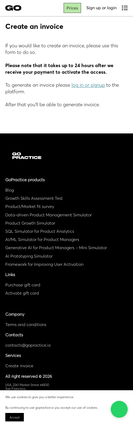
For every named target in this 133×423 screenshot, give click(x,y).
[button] (119, 409)
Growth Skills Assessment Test (34, 198)
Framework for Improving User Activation (44, 264)
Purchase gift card (22, 284)
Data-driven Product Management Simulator (48, 214)
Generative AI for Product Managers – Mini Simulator (56, 247)
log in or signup (88, 85)
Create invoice (19, 365)
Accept (15, 417)
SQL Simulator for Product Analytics (39, 231)
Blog (9, 190)
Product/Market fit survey (29, 206)
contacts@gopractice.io (28, 345)
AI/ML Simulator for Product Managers (42, 239)
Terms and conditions (25, 324)
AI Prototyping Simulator (28, 256)
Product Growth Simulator (30, 223)
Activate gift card (22, 293)
